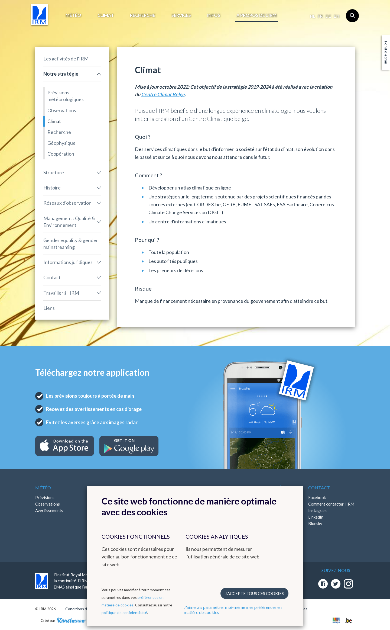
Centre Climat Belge (163, 94)
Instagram (317, 510)
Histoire (52, 188)
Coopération (60, 154)
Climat (106, 15)
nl (312, 16)
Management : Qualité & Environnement (69, 221)
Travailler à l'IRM (61, 293)
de (328, 16)
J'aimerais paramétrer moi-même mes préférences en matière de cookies (233, 610)
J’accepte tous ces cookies (254, 593)
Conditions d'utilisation (85, 608)
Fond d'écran (386, 52)
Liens (49, 308)
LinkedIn (315, 517)
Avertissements (49, 510)
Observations (61, 110)
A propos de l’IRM (256, 15)
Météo (73, 15)
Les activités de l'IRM (66, 59)
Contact (52, 277)
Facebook (317, 497)
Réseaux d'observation (67, 203)
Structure (53, 172)
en (336, 16)
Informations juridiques (68, 262)
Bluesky (315, 523)
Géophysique (61, 143)
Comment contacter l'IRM (331, 504)
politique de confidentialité (124, 612)
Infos (213, 15)
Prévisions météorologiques (65, 95)
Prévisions (44, 497)
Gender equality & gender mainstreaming (70, 243)
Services (181, 15)
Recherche (142, 15)
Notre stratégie (60, 74)
